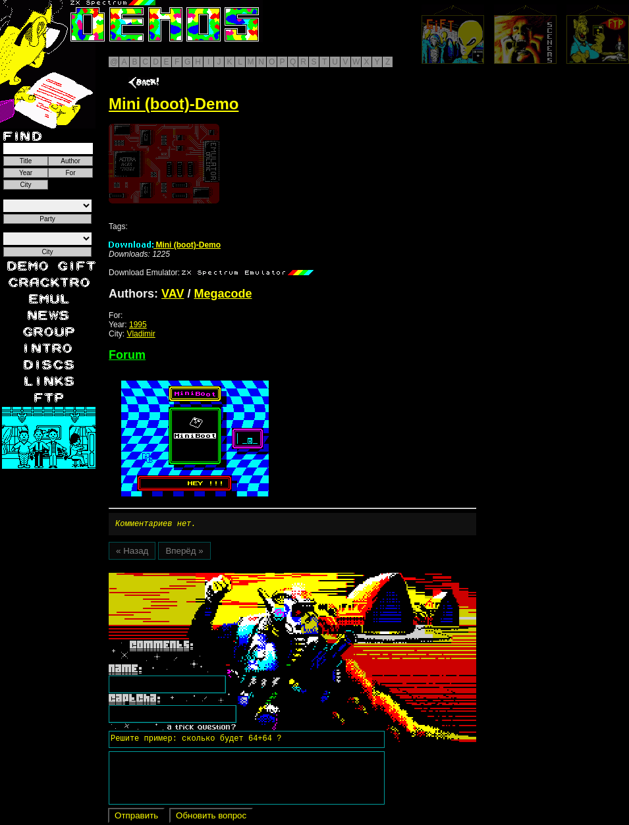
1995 (138, 324)
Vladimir (140, 333)
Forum (127, 354)
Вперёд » (184, 553)
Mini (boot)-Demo (165, 245)
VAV (172, 293)
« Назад (132, 553)
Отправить (136, 817)
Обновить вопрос (211, 817)
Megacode (223, 293)
